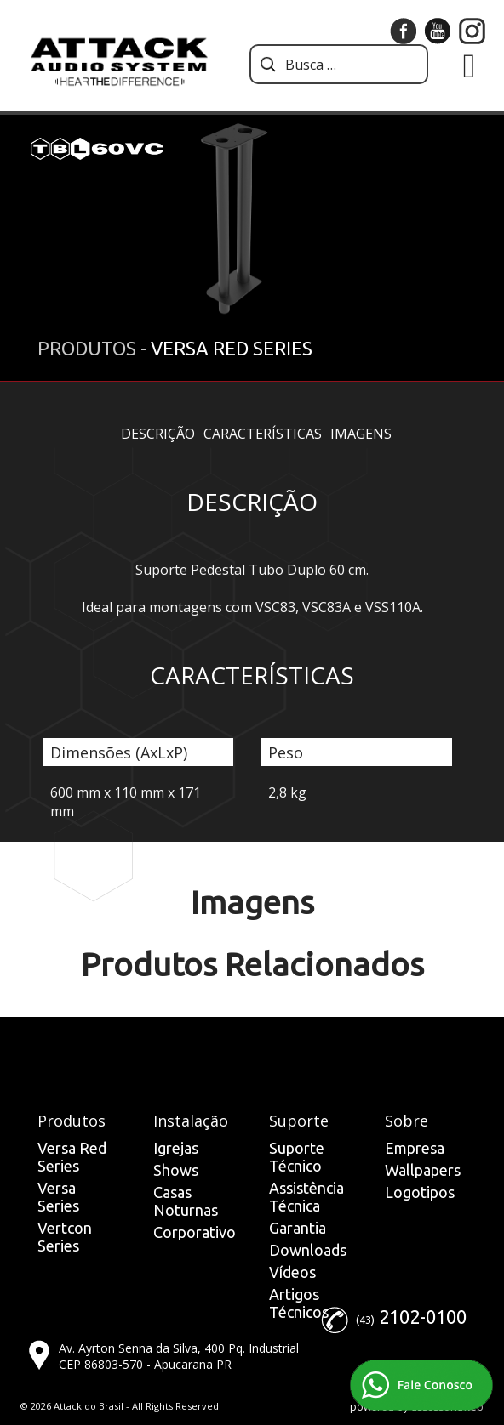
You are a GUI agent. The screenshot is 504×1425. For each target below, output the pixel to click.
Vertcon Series (64, 1236)
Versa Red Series (71, 1156)
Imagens (361, 433)
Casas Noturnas (185, 1201)
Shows (175, 1169)
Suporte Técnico (296, 1156)
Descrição (158, 433)
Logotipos (420, 1192)
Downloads (307, 1249)
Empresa (414, 1147)
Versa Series (58, 1196)
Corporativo (194, 1231)
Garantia (297, 1227)
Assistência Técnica (306, 1196)
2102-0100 (423, 1316)
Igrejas (175, 1147)
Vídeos (292, 1271)
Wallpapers (423, 1169)
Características (262, 433)
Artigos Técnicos (299, 1303)
